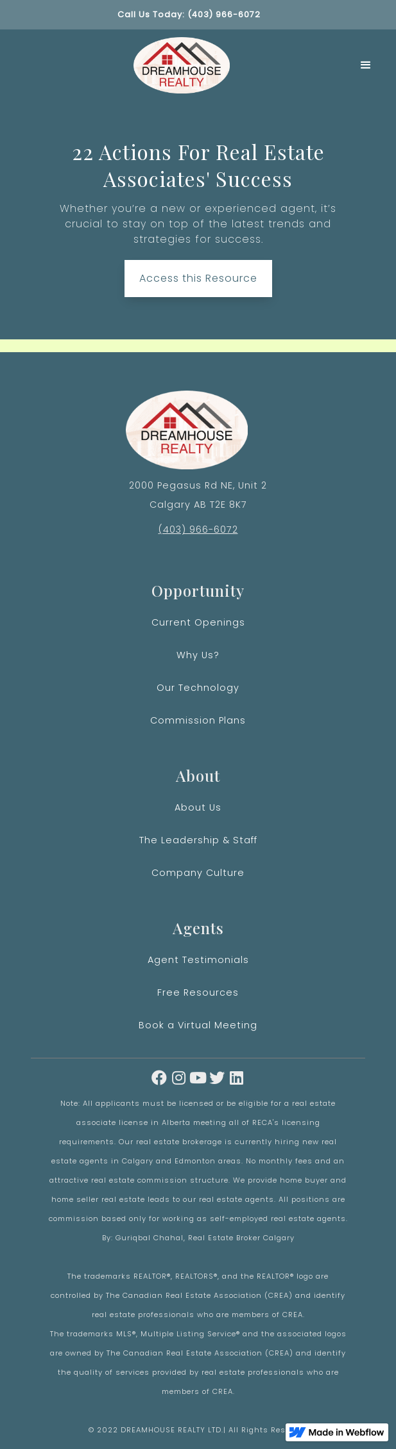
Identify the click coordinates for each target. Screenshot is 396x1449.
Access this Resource (198, 283)
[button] (366, 65)
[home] (178, 65)
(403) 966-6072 (198, 529)
